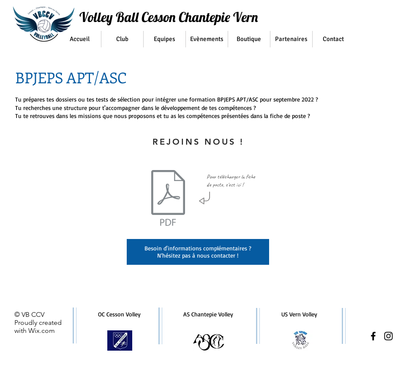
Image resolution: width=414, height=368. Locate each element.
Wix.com (41, 331)
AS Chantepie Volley (208, 314)
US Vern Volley (299, 314)
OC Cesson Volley (119, 314)
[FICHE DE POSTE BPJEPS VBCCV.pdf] (168, 199)
